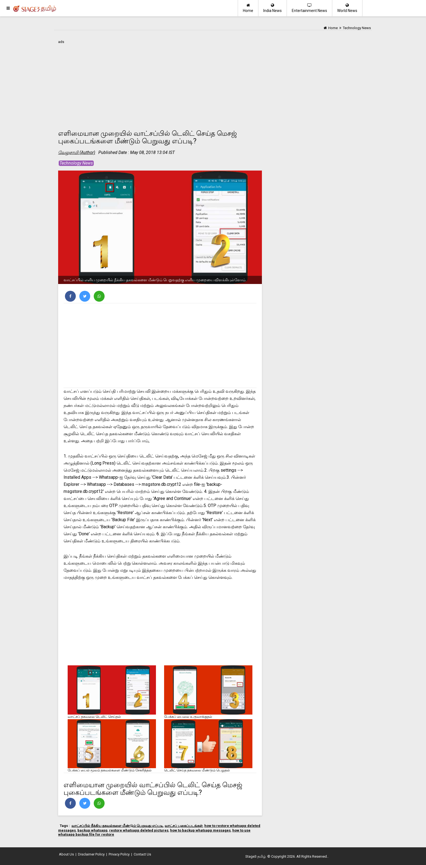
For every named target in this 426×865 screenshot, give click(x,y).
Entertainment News (309, 8)
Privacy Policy (119, 854)
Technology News (76, 163)
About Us (66, 854)
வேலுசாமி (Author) (76, 152)
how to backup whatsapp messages (200, 830)
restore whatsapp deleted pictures (138, 830)
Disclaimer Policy (91, 854)
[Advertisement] (160, 83)
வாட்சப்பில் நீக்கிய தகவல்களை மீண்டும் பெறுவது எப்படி (117, 826)
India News (272, 8)
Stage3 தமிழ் (255, 856)
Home (248, 8)
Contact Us (142, 854)
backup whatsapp (92, 830)
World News (347, 8)
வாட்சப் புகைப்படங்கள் (184, 826)
